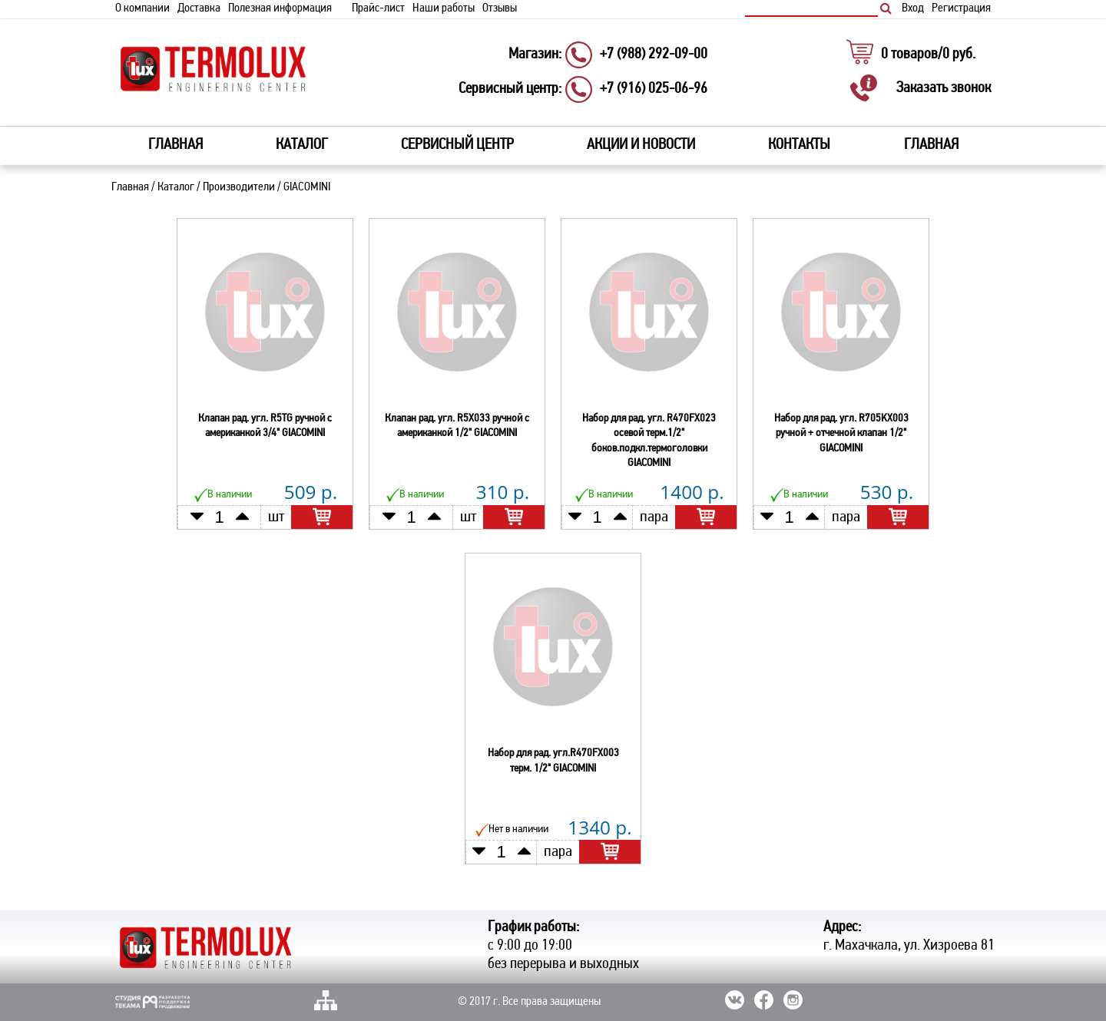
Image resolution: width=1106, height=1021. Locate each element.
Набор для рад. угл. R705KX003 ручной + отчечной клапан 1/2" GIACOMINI (841, 433)
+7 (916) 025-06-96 (653, 89)
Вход (913, 8)
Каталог (175, 186)
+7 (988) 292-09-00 (653, 54)
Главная (175, 144)
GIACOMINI (306, 186)
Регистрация (961, 8)
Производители (239, 186)
